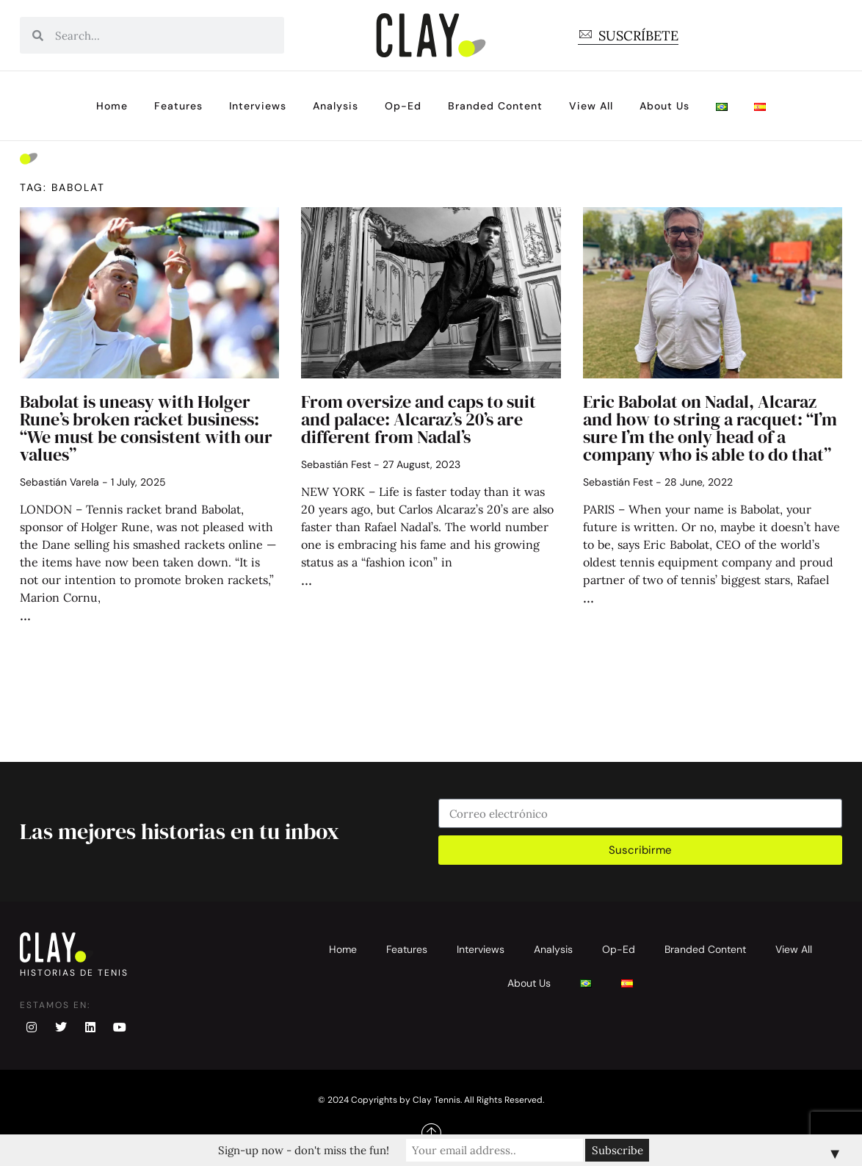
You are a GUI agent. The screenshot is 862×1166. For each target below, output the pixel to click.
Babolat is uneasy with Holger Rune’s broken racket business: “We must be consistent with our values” (146, 428)
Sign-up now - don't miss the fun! (304, 1150)
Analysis (335, 105)
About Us (664, 105)
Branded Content (495, 105)
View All (591, 105)
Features (178, 105)
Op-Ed (403, 105)
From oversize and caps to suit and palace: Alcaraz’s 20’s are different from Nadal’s (418, 419)
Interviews (257, 105)
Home (112, 105)
